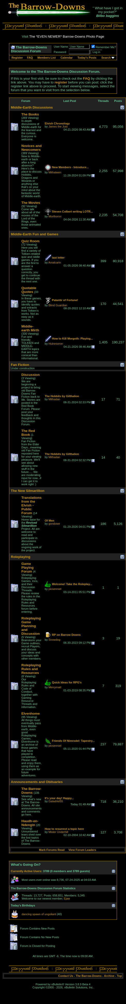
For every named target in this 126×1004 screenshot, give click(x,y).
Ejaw (67, 898)
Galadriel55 (55, 801)
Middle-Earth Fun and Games (34, 234)
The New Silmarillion (27, 491)
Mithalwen (54, 172)
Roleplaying (20, 557)
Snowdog (54, 639)
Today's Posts (87, 57)
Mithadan (54, 399)
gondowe (54, 523)
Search (106, 57)
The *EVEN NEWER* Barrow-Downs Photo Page (66, 36)
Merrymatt (54, 687)
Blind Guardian (57, 305)
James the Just (58, 126)
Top (119, 975)
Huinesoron (55, 343)
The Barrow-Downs (89, 975)
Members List (46, 57)
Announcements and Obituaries (37, 782)
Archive (109, 975)
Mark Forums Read (51, 849)
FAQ (30, 57)
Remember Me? (103, 47)
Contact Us (65, 975)
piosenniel (54, 588)
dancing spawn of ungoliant (39, 914)
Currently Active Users (26, 871)
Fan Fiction (20, 365)
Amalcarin (54, 262)
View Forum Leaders (82, 849)
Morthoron (54, 216)
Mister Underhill (58, 831)
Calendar (67, 57)
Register (17, 57)
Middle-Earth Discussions (32, 107)
